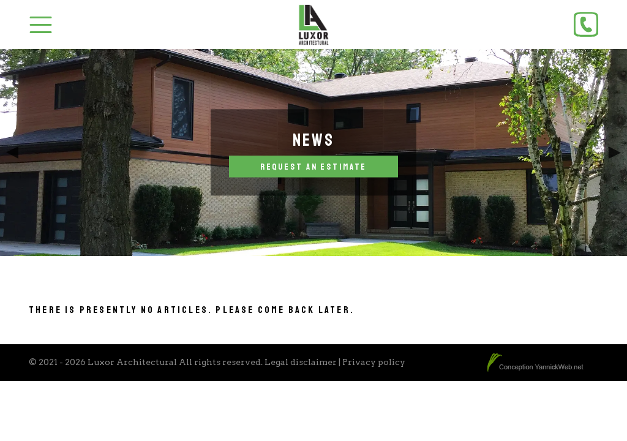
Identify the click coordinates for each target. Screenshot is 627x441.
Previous (12, 152)
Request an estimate (313, 166)
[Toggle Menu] (40, 25)
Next (615, 152)
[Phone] (586, 24)
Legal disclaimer (301, 362)
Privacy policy (373, 362)
